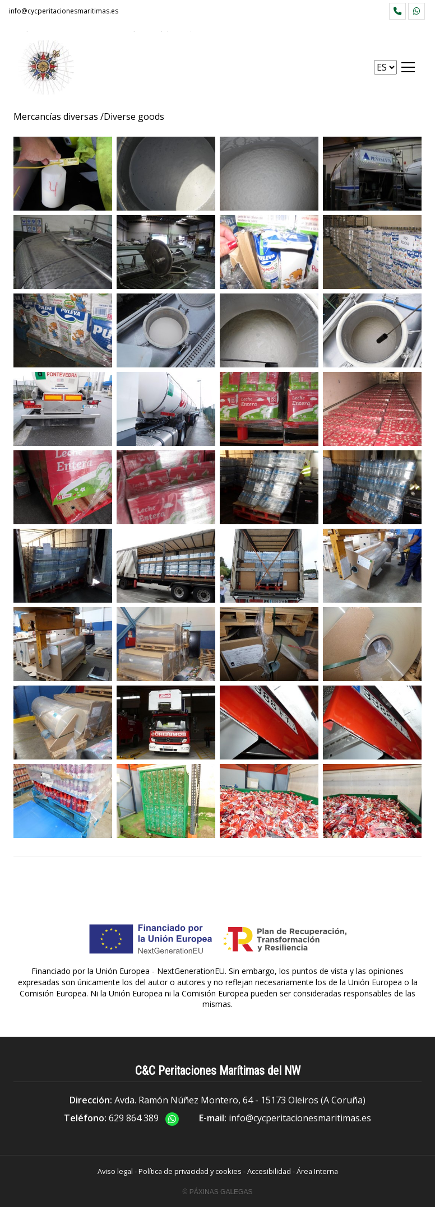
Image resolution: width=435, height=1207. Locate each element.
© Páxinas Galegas (218, 1192)
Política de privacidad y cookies (190, 1171)
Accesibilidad (269, 1171)
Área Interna (317, 1171)
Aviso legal (115, 1171)
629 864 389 (134, 1118)
